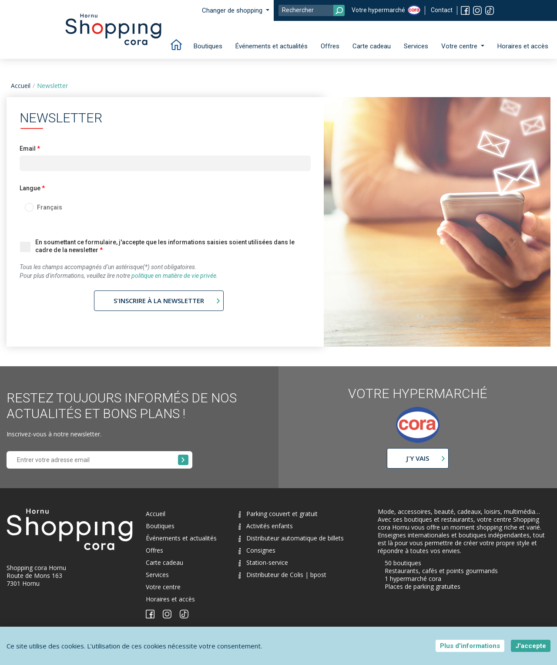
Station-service (263, 562)
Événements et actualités (271, 46)
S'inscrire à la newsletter (159, 300)
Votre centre (163, 587)
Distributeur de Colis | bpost (282, 574)
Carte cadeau (371, 46)
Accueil (20, 85)
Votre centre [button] (460, 46)
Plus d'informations (470, 646)
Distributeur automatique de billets (291, 538)
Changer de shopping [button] (233, 10)
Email (28, 148)
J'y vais (417, 458)
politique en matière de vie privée (173, 275)
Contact (442, 10)
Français (49, 207)
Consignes (256, 550)
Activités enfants (265, 526)
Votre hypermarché (378, 10)
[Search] (311, 10)
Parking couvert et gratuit (278, 514)
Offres (330, 46)
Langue (30, 188)
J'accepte (530, 646)
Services (416, 46)
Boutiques (208, 46)
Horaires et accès (522, 46)
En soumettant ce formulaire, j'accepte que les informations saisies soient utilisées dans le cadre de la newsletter (165, 246)
